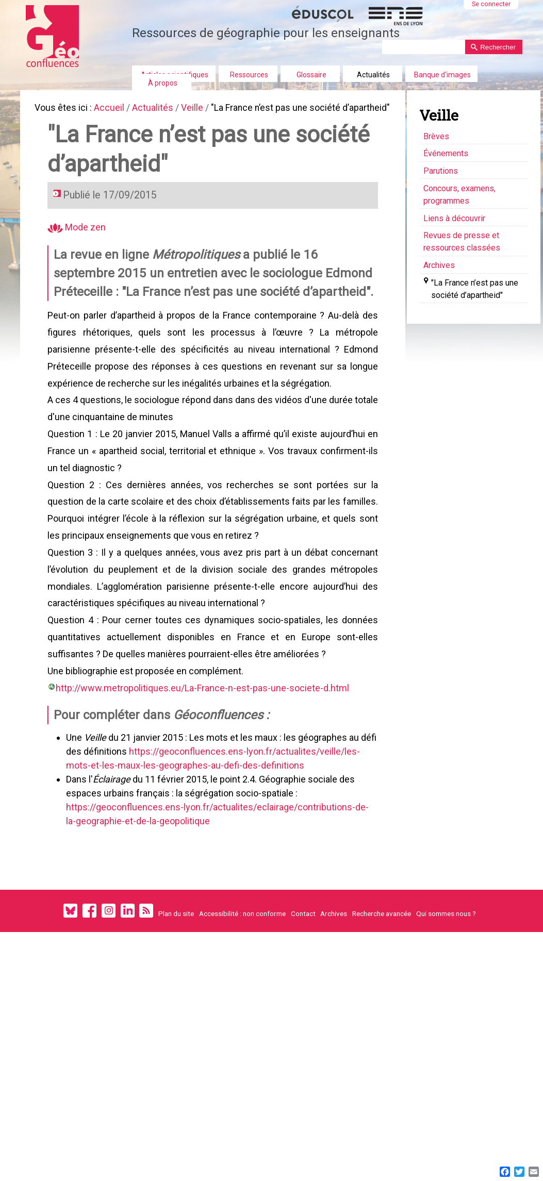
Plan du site (176, 994)
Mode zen (79, 246)
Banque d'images (442, 75)
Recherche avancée (381, 994)
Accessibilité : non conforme (242, 994)
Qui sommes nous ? (446, 994)
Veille (200, 108)
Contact (303, 994)
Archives (333, 994)
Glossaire (311, 75)
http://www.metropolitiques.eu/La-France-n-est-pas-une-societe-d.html (204, 750)
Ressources (249, 75)
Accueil (113, 108)
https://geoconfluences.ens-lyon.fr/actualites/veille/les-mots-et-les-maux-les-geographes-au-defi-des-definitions (222, 829)
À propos (162, 83)
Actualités (373, 75)
